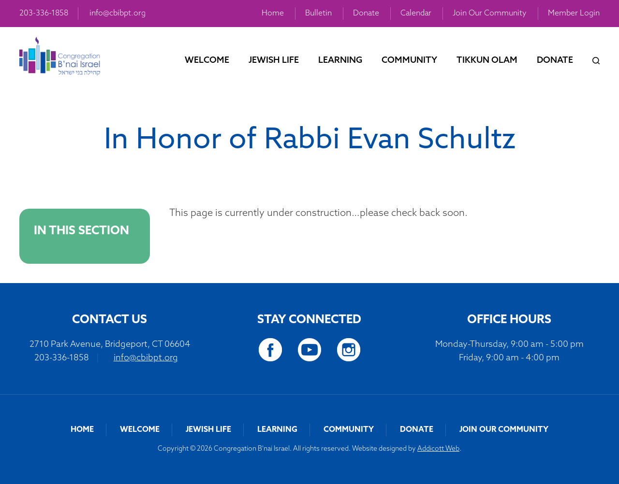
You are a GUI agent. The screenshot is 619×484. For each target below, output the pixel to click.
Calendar (415, 13)
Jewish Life (274, 60)
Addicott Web (438, 449)
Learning (340, 60)
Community (409, 60)
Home (273, 13)
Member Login (574, 13)
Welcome (207, 60)
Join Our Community (490, 13)
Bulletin (318, 13)
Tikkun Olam (487, 60)
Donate (366, 13)
